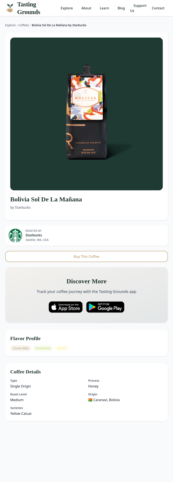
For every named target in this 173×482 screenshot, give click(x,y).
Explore (67, 8)
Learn (104, 8)
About (86, 8)
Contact (158, 8)
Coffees (24, 25)
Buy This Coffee (86, 256)
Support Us (138, 8)
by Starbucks (20, 207)
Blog (121, 8)
